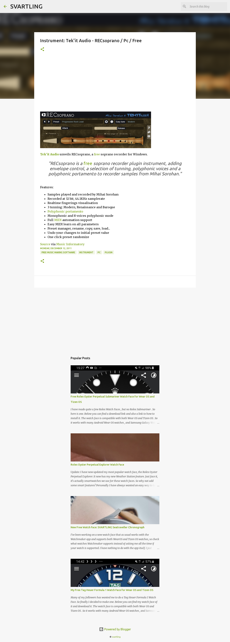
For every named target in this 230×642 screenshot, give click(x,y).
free (97, 154)
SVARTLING (26, 6)
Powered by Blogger (115, 629)
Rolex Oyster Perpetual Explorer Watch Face (97, 464)
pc (99, 252)
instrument (86, 252)
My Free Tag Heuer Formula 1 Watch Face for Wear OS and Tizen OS (112, 590)
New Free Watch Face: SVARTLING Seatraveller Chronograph (107, 527)
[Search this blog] (207, 6)
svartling (116, 637)
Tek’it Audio (49, 154)
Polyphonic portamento (65, 211)
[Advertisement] (115, 84)
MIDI (58, 220)
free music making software (58, 252)
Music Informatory (70, 244)
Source (45, 244)
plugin (108, 252)
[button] (42, 49)
